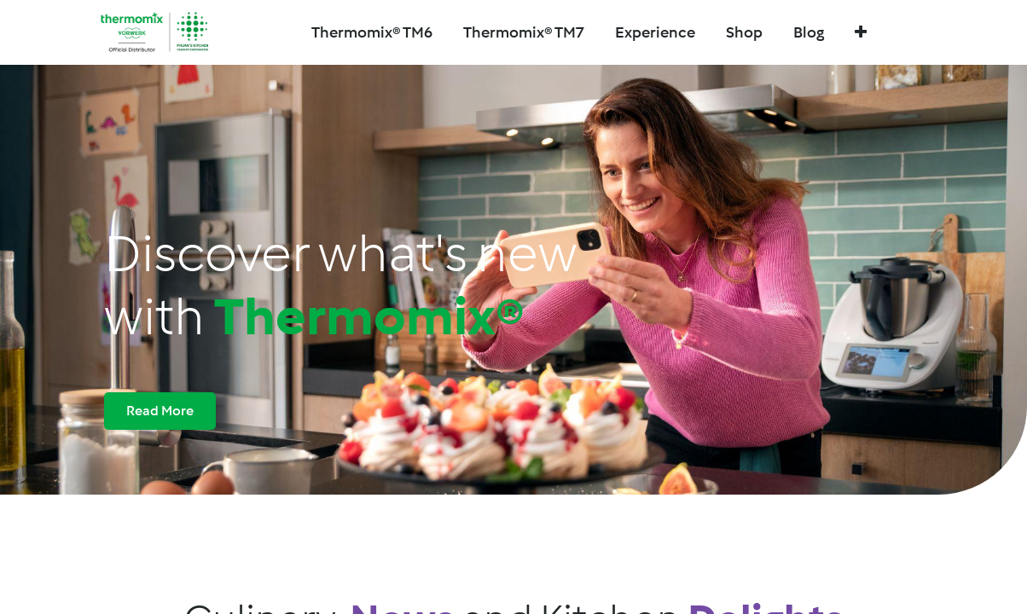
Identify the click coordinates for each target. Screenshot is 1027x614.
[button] (860, 32)
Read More (160, 411)
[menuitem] (523, 32)
